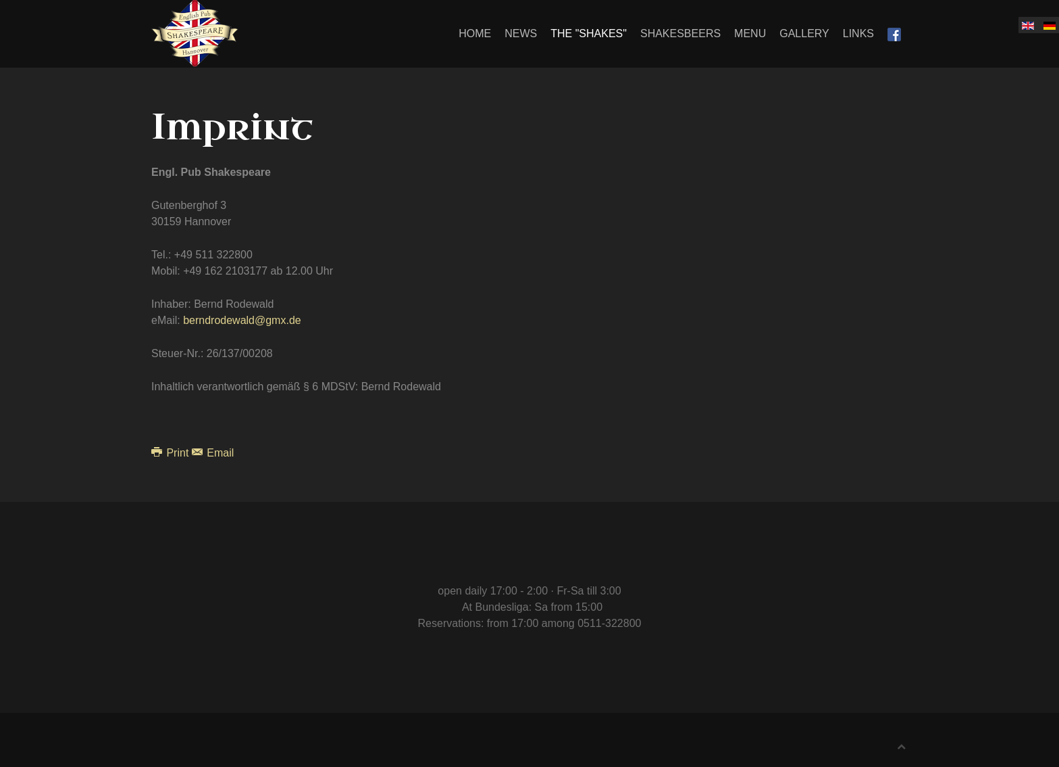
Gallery (804, 33)
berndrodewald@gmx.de (242, 320)
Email (213, 453)
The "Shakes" (588, 33)
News (521, 33)
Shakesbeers (680, 33)
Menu (750, 33)
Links (858, 33)
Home (475, 33)
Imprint (232, 127)
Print (171, 453)
